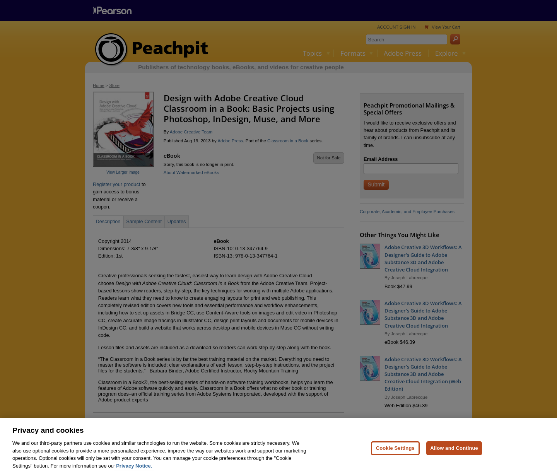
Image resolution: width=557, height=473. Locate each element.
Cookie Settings (395, 451)
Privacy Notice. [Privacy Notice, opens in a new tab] (134, 469)
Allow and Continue (454, 451)
